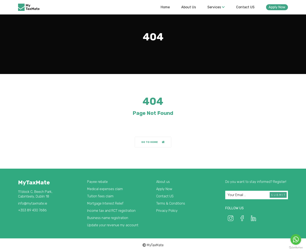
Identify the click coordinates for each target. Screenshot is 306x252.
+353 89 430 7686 (32, 210)
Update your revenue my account (112, 225)
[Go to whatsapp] (295, 239)
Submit (278, 194)
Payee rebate (97, 182)
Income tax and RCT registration (111, 211)
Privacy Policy (167, 211)
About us (188, 7)
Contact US (245, 7)
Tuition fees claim (100, 196)
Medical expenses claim (105, 189)
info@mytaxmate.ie (32, 203)
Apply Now (277, 7)
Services (216, 7)
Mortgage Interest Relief (105, 203)
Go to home (153, 142)
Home (165, 7)
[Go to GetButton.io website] (296, 247)
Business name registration (107, 218)
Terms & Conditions (170, 203)
